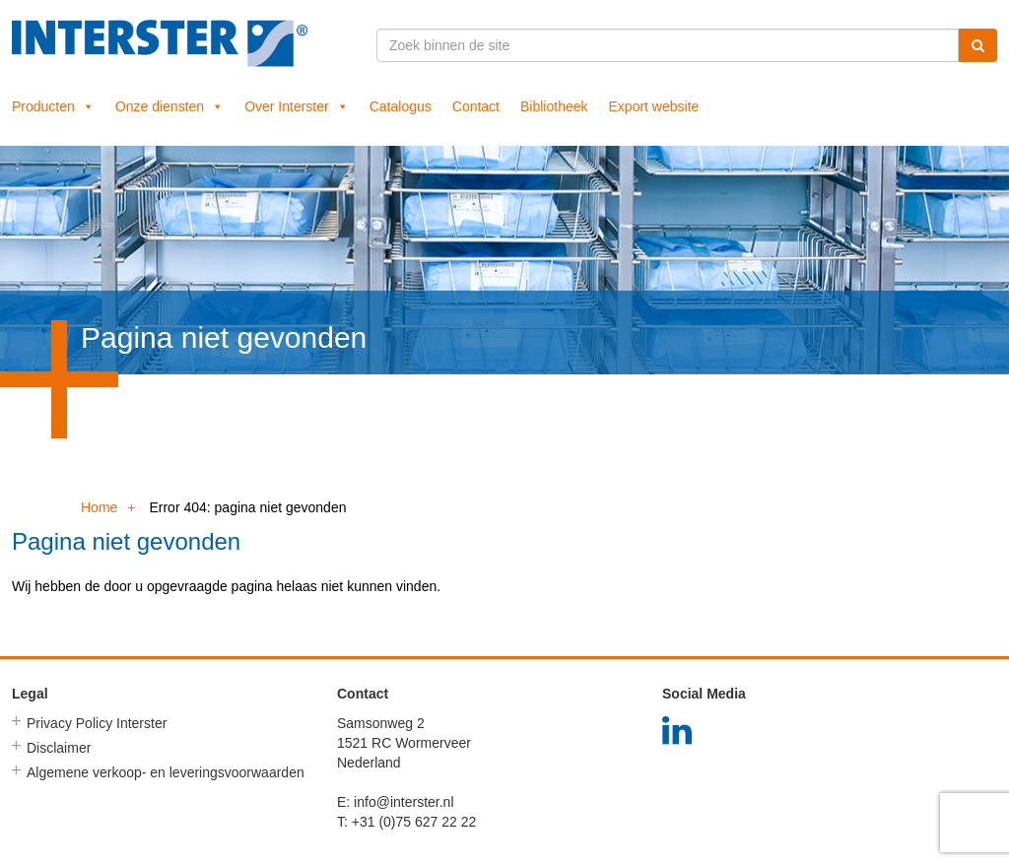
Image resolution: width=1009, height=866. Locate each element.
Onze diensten (169, 106)
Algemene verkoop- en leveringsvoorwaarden (165, 772)
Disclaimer (59, 748)
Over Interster (296, 106)
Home (99, 507)
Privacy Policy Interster (97, 723)
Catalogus (401, 106)
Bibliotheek (554, 106)
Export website (654, 106)
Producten (53, 106)
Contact (476, 106)
